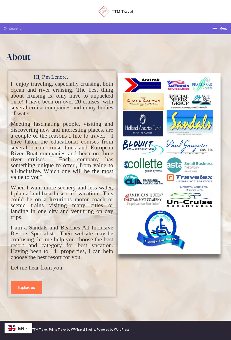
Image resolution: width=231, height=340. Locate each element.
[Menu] (215, 28)
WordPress (121, 329)
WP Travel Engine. (83, 329)
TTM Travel (122, 11)
